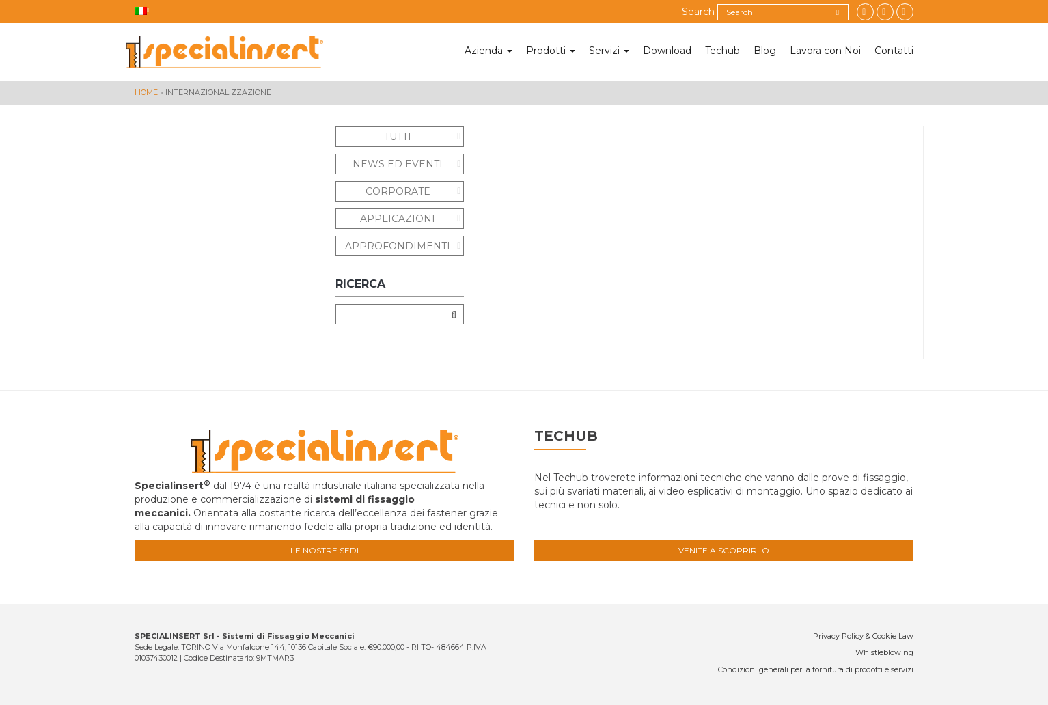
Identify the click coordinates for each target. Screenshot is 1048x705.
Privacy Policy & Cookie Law (863, 636)
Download (667, 50)
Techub (722, 50)
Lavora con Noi (825, 50)
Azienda (488, 50)
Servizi (609, 50)
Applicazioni (397, 218)
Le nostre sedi (324, 550)
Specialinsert (224, 52)
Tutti (397, 136)
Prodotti (550, 50)
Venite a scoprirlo (723, 550)
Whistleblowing (884, 652)
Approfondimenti (397, 246)
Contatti (893, 50)
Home (146, 92)
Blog (765, 50)
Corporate (398, 191)
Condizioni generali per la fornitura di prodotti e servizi (815, 669)
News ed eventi (398, 164)
